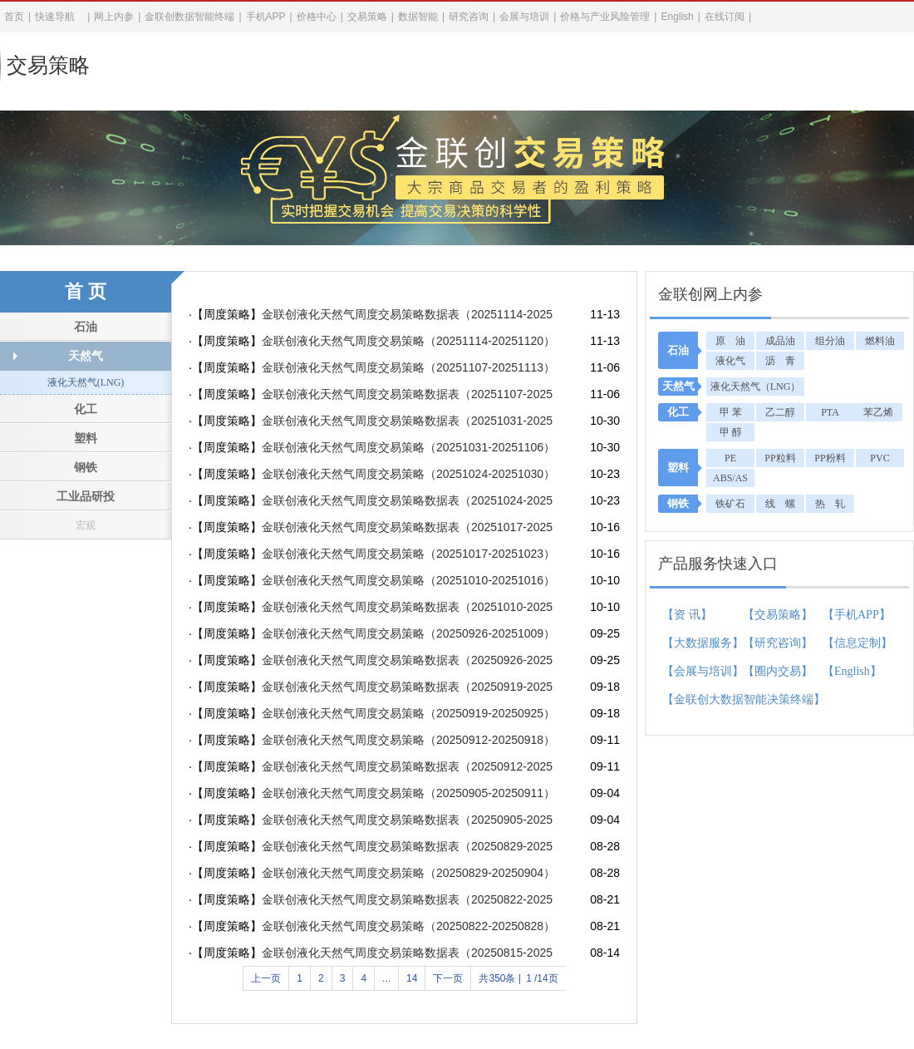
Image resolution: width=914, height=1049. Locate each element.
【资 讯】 (687, 614)
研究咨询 (469, 16)
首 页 (85, 291)
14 (411, 978)
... (386, 978)
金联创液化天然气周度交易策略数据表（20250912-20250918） (407, 766)
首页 (14, 16)
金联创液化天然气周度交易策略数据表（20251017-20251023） (407, 527)
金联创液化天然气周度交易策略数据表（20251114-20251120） (407, 314)
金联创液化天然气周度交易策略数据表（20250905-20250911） (407, 819)
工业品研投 (86, 496)
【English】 (852, 671)
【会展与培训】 (693, 671)
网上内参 (114, 16)
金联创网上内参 (710, 294)
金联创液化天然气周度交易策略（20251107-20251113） (407, 367)
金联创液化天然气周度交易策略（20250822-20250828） (407, 926)
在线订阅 (724, 16)
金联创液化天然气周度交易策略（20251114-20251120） (407, 340)
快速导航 (55, 16)
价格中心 (317, 16)
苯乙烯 (878, 412)
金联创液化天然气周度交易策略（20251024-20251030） (407, 473)
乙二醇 (780, 412)
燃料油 (880, 341)
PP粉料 (829, 458)
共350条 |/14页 (518, 978)
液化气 (730, 361)
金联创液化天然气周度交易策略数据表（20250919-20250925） (407, 686)
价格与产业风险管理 (605, 16)
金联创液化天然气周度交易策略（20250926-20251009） (407, 633)
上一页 (266, 978)
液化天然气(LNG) (86, 382)
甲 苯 (731, 412)
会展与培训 (524, 16)
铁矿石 (730, 504)
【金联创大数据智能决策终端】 (693, 699)
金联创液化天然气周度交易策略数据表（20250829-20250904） (407, 846)
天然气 (85, 356)
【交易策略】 (778, 614)
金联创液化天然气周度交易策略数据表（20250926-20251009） (407, 660)
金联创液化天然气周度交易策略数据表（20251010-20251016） (407, 606)
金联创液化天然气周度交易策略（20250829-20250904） (407, 872)
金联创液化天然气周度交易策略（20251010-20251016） (407, 580)
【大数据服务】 (693, 643)
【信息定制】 (854, 643)
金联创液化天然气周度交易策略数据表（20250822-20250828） (407, 899)
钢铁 (85, 467)
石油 (85, 327)
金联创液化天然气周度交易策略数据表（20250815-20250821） (407, 952)
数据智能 (418, 16)
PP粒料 (779, 458)
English (677, 16)
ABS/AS (730, 478)
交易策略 (48, 65)
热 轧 (830, 504)
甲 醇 (731, 432)
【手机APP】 (854, 614)
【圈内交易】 (778, 671)
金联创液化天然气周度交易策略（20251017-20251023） (407, 553)
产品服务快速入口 (718, 563)
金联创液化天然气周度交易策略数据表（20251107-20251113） (407, 394)
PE (730, 458)
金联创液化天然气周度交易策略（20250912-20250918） (407, 739)
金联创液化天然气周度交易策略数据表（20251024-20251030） (407, 500)
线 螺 (780, 504)
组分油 (830, 341)
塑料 (85, 438)
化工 (85, 409)
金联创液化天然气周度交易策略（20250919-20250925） (407, 713)
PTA (830, 412)
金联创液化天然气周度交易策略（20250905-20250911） (407, 793)
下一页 (448, 978)
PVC (879, 458)
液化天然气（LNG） (755, 386)
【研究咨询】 (778, 643)
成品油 (780, 341)
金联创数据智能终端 (189, 16)
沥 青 (780, 361)
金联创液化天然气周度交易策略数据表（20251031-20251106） (407, 420)
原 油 (730, 341)
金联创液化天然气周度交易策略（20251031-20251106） (407, 447)
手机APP (266, 16)
